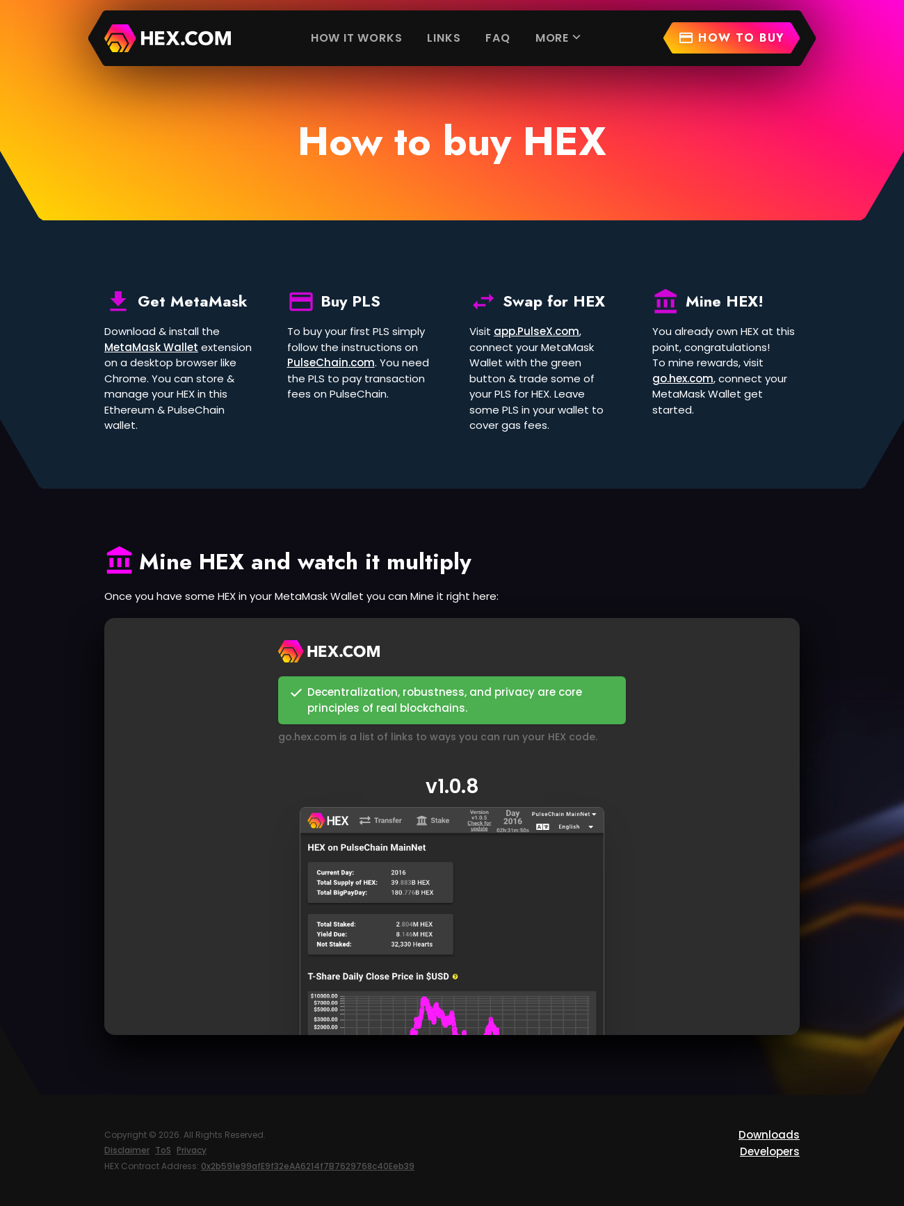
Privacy (192, 1150)
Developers (770, 1151)
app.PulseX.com (536, 331)
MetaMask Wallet (151, 347)
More (559, 37)
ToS (163, 1150)
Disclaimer (127, 1150)
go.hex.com (682, 378)
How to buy (731, 38)
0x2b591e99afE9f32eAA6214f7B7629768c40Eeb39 (307, 1166)
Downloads (769, 1134)
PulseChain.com (331, 362)
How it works (357, 38)
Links (443, 38)
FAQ (497, 38)
